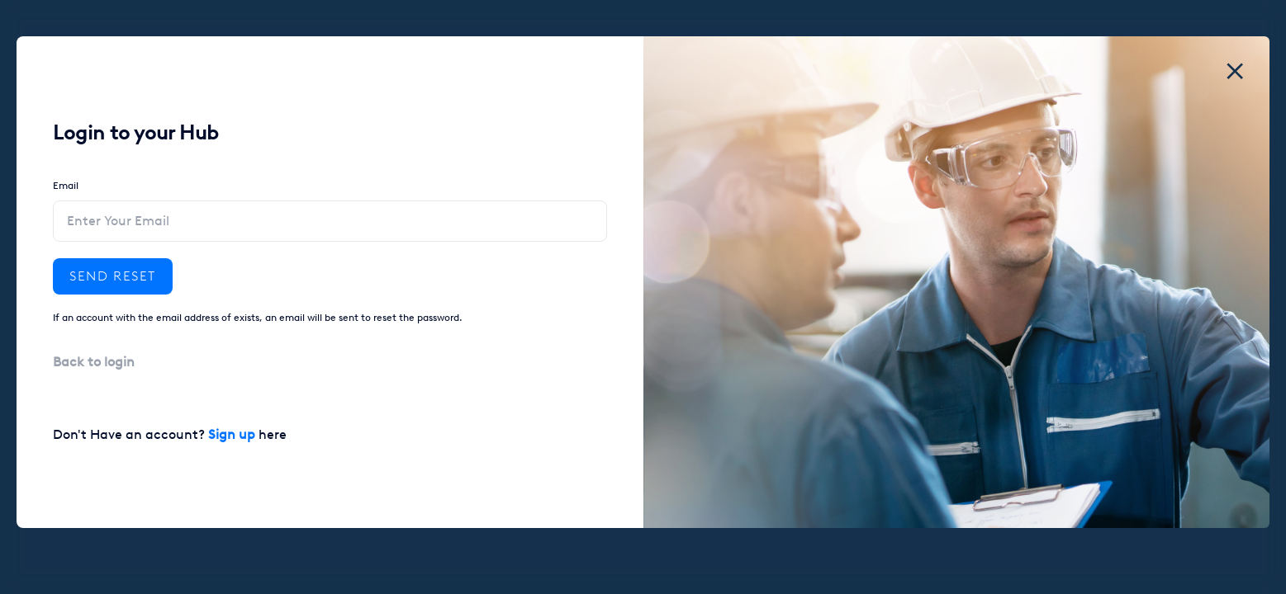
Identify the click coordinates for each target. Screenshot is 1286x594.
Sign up (231, 434)
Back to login (94, 362)
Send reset (112, 276)
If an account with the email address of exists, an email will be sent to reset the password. (258, 317)
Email (65, 185)
